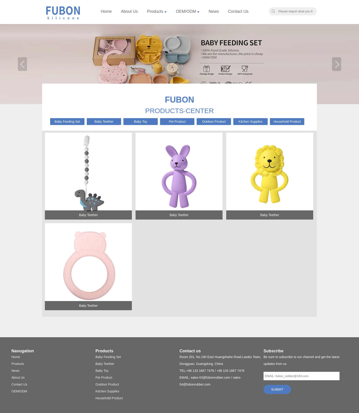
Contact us (190, 351)
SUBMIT (277, 389)
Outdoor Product (214, 121)
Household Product (287, 121)
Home (106, 11)
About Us (129, 11)
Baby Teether (104, 121)
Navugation (22, 351)
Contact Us (238, 11)
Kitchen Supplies (250, 121)
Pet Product (177, 121)
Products (157, 11)
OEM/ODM (187, 11)
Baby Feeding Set (67, 121)
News (214, 11)
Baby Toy (140, 121)
